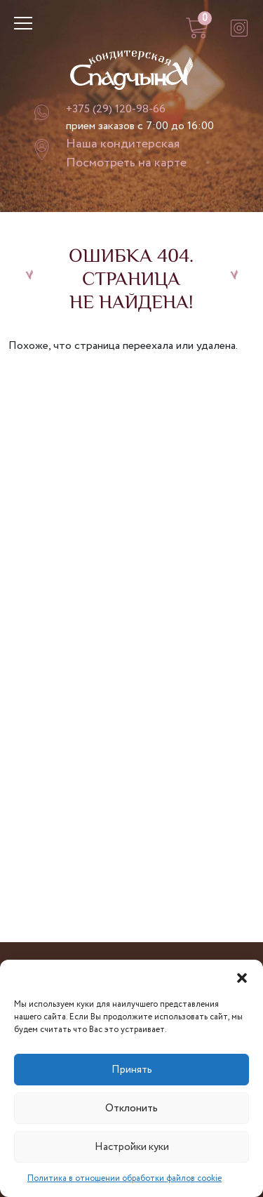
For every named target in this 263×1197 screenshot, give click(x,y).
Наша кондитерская (123, 144)
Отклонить (131, 1108)
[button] (242, 977)
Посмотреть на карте (126, 163)
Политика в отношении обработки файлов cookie (124, 1178)
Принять (132, 1070)
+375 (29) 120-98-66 (116, 109)
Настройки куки (132, 1147)
